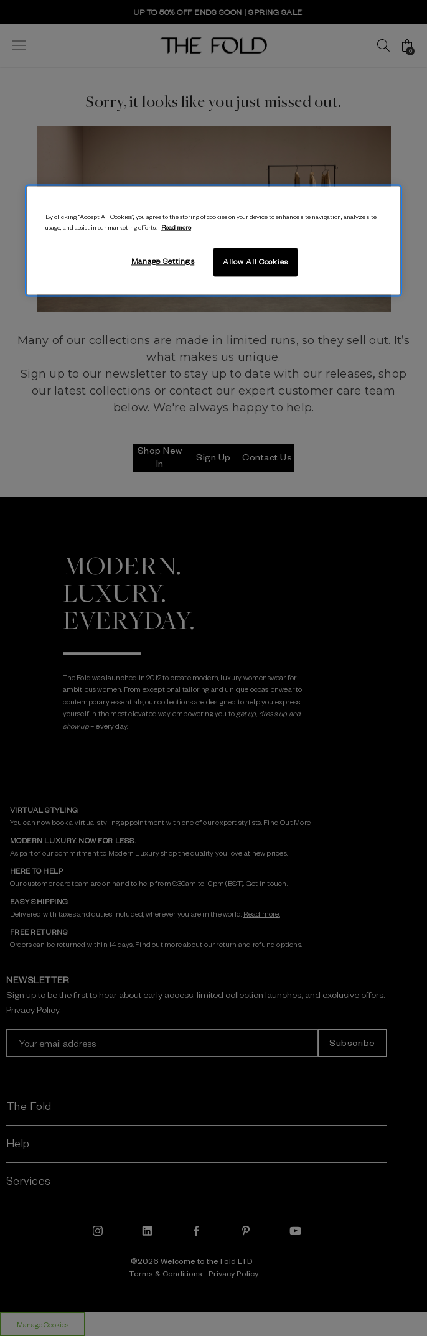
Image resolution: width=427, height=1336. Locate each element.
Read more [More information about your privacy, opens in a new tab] (176, 227)
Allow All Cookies (255, 262)
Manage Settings (163, 261)
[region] (213, 240)
